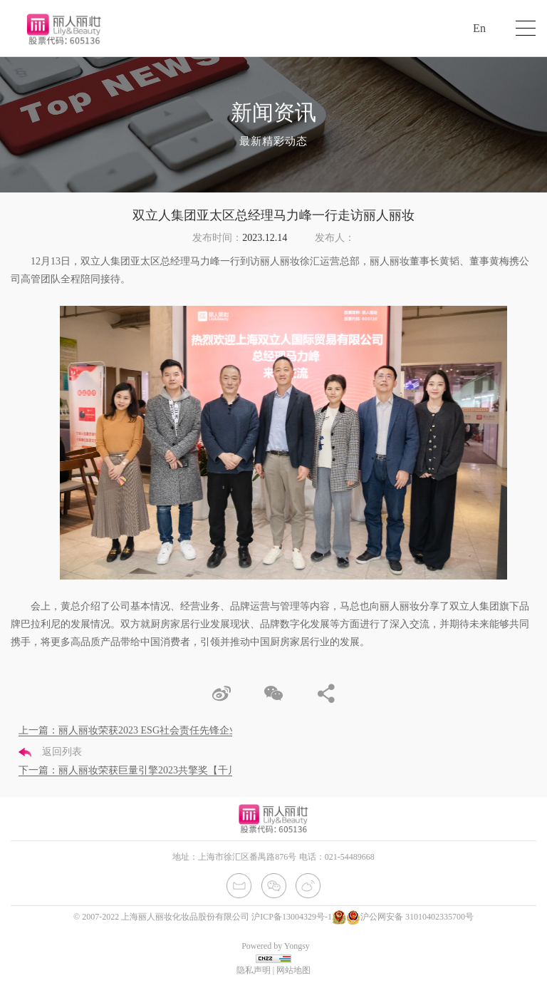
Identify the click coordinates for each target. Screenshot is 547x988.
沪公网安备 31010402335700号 (410, 917)
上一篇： (134, 730)
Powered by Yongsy (275, 946)
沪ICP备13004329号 (288, 917)
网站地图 (293, 970)
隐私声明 (253, 970)
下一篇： (148, 770)
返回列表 (50, 751)
